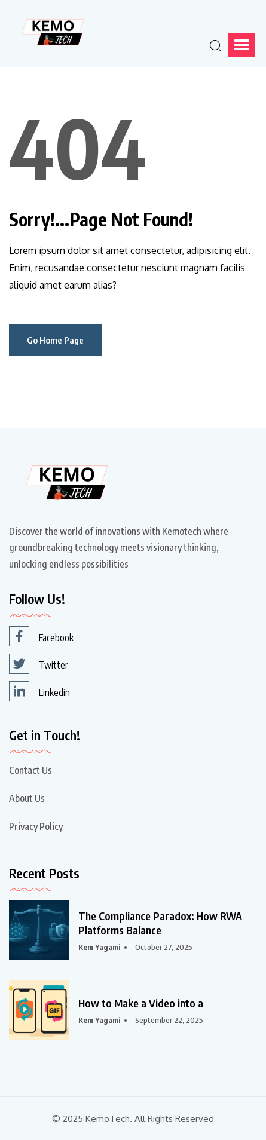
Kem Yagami (99, 947)
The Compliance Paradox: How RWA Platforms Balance (160, 923)
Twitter (38, 664)
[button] (241, 44)
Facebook (41, 636)
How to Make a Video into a (140, 1003)
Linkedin (39, 691)
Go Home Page (55, 340)
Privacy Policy (36, 826)
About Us (27, 798)
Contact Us (30, 770)
